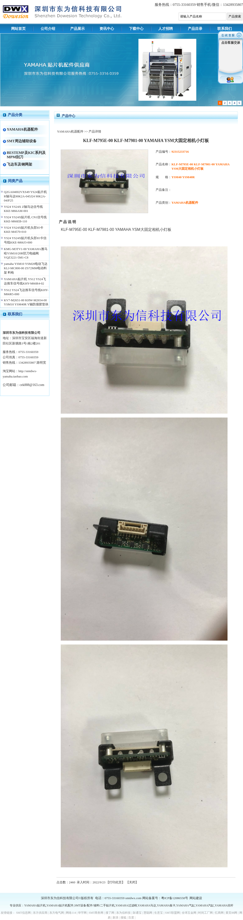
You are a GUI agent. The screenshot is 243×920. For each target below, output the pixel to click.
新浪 (115, 917)
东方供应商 (40, 912)
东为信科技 (123, 912)
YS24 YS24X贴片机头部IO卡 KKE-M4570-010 (23, 230)
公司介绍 (48, 29)
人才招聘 (165, 29)
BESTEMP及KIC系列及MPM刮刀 (26, 155)
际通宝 (137, 912)
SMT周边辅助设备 (22, 141)
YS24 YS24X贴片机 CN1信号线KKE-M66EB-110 (25, 219)
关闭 (132, 882)
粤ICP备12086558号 (174, 898)
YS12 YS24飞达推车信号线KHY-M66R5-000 (26, 292)
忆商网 (219, 912)
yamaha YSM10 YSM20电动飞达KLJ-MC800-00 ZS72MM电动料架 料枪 (25, 268)
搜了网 (110, 912)
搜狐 (123, 917)
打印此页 (115, 882)
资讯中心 (106, 29)
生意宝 (158, 912)
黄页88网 (231, 912)
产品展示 (77, 29)
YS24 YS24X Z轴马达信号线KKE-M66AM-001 (23, 209)
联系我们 (224, 29)
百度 (131, 917)
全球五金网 (189, 912)
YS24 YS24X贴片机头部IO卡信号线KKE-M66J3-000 (25, 240)
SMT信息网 (23, 912)
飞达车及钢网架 (19, 164)
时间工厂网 (205, 912)
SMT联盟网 (172, 912)
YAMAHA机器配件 (22, 129)
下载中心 (136, 29)
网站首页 (18, 29)
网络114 (71, 912)
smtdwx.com (133, 898)
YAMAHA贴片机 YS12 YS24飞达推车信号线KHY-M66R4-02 (25, 281)
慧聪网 (148, 912)
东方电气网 (56, 912)
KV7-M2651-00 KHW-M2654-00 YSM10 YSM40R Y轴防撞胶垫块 (26, 302)
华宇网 (82, 912)
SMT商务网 (96, 912)
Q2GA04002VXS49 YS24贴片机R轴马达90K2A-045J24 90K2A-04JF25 (25, 196)
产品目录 (195, 29)
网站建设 (196, 898)
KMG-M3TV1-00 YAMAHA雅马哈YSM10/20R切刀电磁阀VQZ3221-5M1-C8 (25, 253)
